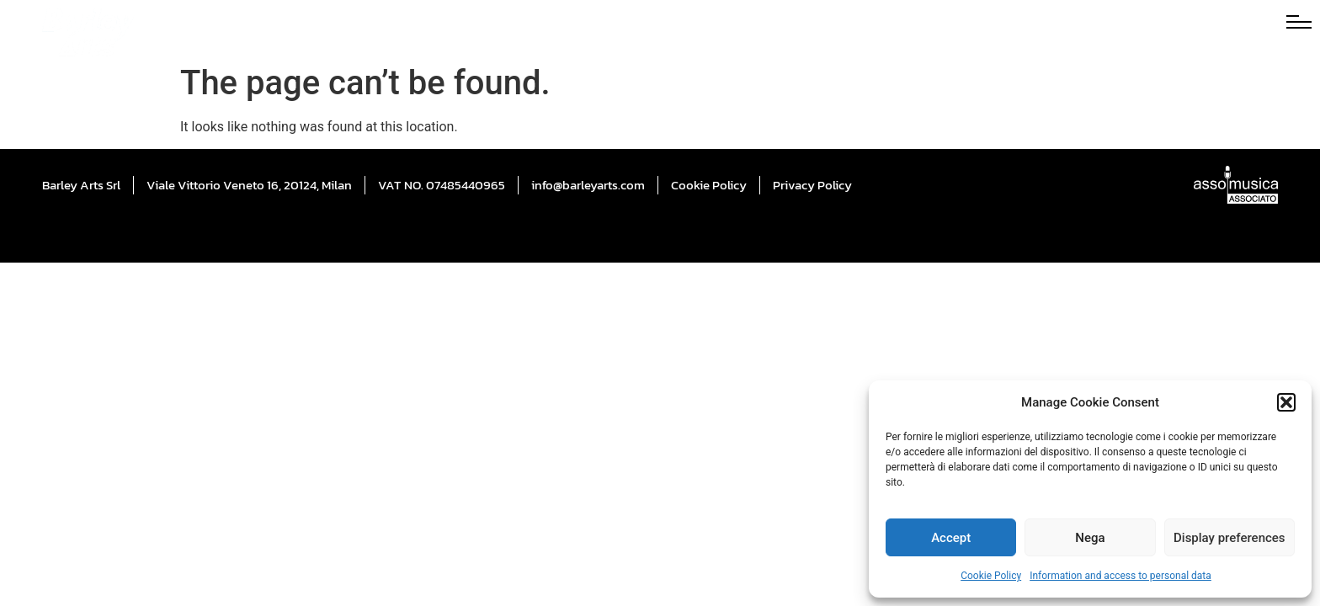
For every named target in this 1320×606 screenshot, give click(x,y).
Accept (951, 537)
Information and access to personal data (1120, 576)
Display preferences (1229, 537)
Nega (1089, 537)
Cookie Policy (991, 576)
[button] (1286, 402)
